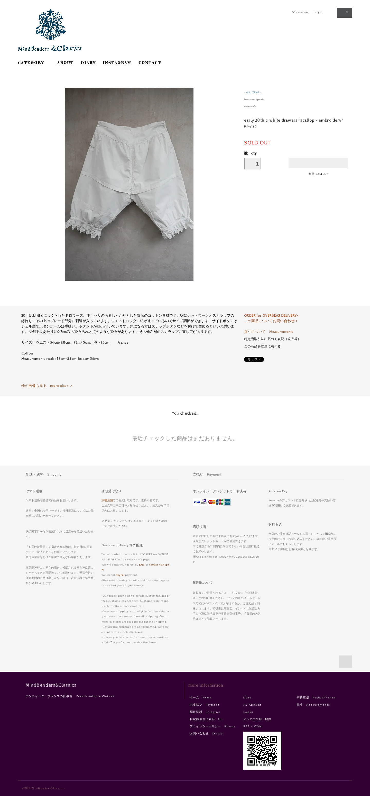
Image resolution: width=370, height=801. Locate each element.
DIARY (88, 62)
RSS (246, 726)
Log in (317, 12)
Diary (247, 697)
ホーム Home (201, 697)
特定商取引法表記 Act (206, 719)
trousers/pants (254, 99)
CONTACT (149, 62)
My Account (252, 704)
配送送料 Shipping (205, 712)
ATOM (258, 726)
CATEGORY (34, 62)
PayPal (120, 575)
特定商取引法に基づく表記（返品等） (272, 339)
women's (250, 106)
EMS (142, 564)
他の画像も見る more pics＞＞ (47, 386)
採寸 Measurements (313, 704)
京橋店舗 (107, 500)
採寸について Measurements (268, 332)
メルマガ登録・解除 (257, 719)
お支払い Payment (204, 704)
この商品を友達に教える (262, 347)
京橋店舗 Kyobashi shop (316, 697)
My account (300, 12)
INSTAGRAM (117, 62)
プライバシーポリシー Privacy (212, 726)
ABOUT (65, 62)
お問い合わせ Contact (207, 733)
